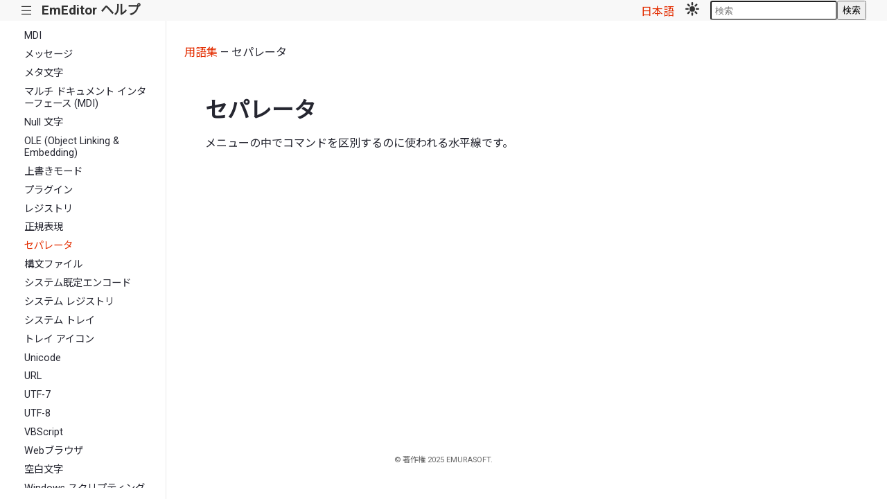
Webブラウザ (53, 451)
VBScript (43, 432)
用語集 (201, 52)
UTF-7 (37, 395)
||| (26, 11)
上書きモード (53, 171)
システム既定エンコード (77, 283)
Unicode (42, 358)
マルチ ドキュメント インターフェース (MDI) (85, 98)
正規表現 (43, 227)
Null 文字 (43, 122)
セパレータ (48, 246)
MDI (33, 36)
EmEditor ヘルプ (91, 10)
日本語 (657, 11)
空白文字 (43, 469)
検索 (852, 10)
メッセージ (48, 54)
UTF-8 (37, 413)
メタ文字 (43, 73)
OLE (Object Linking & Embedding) (71, 147)
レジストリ (48, 209)
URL (33, 376)
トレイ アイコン (59, 339)
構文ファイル (53, 264)
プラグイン (48, 190)
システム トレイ (59, 320)
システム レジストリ (69, 302)
